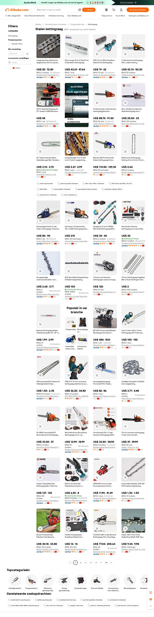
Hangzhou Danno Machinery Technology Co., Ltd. (105, 241)
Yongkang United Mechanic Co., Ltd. (48, 396)
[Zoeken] (88, 10)
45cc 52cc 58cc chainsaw (93, 184)
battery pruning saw (43, 600)
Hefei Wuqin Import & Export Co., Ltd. (133, 398)
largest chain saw (75, 606)
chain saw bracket (45, 184)
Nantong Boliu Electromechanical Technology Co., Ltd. (77, 500)
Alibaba (38, 24)
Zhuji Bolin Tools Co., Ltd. (46, 174)
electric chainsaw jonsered (99, 606)
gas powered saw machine (86, 189)
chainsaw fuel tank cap (66, 600)
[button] (79, 9)
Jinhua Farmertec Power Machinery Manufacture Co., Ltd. (77, 241)
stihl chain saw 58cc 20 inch (120, 184)
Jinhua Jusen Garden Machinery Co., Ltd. (105, 172)
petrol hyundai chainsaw (68, 184)
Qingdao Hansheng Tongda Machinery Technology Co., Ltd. (77, 172)
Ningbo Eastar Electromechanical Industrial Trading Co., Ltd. (105, 447)
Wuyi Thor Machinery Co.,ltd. (133, 124)
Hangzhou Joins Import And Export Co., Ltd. (48, 124)
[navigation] (19, 294)
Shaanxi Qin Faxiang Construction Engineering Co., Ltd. (105, 396)
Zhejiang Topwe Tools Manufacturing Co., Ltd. (48, 501)
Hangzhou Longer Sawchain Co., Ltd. (77, 296)
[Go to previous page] (70, 562)
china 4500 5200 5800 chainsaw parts (23, 606)
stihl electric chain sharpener (127, 606)
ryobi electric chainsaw (46, 195)
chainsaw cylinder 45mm (112, 189)
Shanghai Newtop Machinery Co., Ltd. (48, 347)
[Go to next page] (111, 562)
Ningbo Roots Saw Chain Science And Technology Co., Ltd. (48, 75)
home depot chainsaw (61, 189)
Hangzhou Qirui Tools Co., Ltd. (76, 75)
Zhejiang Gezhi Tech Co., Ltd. (133, 75)
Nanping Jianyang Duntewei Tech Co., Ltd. (105, 75)
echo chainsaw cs (69, 195)
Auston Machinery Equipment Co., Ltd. (48, 241)
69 (106, 562)
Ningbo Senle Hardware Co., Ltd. (77, 549)
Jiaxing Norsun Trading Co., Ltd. (105, 124)
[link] (150, 592)
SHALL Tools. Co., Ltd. (130, 447)
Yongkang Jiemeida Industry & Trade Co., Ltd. (133, 243)
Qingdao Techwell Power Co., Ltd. (105, 292)
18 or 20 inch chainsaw (53, 606)
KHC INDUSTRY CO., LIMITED (76, 396)
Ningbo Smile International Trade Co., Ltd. (133, 172)
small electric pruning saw (19, 600)
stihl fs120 (42, 189)
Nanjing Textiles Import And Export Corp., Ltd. (48, 549)
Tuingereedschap (77, 24)
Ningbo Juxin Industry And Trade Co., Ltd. (133, 292)
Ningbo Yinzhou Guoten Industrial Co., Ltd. (77, 450)
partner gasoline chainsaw (91, 600)
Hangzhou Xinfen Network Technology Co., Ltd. (48, 447)
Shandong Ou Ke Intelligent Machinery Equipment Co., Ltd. (105, 345)
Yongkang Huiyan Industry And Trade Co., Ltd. (133, 498)
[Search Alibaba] (56, 9)
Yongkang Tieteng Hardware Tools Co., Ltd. (105, 498)
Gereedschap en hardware (55, 24)
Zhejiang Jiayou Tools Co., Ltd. (133, 549)
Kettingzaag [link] (92, 24)
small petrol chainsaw (116, 600)
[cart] (114, 10)
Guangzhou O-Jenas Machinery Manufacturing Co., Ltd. (133, 345)
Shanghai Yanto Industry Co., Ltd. (105, 552)
